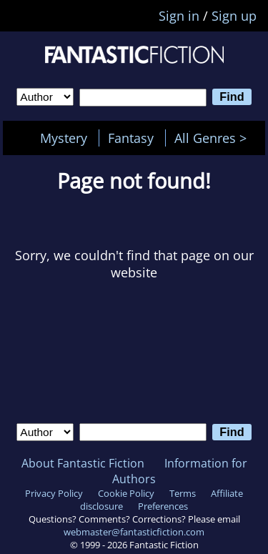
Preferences (163, 506)
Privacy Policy (54, 493)
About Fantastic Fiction (82, 463)
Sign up (234, 15)
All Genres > (214, 138)
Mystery (63, 138)
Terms (182, 493)
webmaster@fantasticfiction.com (134, 531)
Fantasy (131, 138)
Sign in (179, 15)
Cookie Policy (126, 493)
